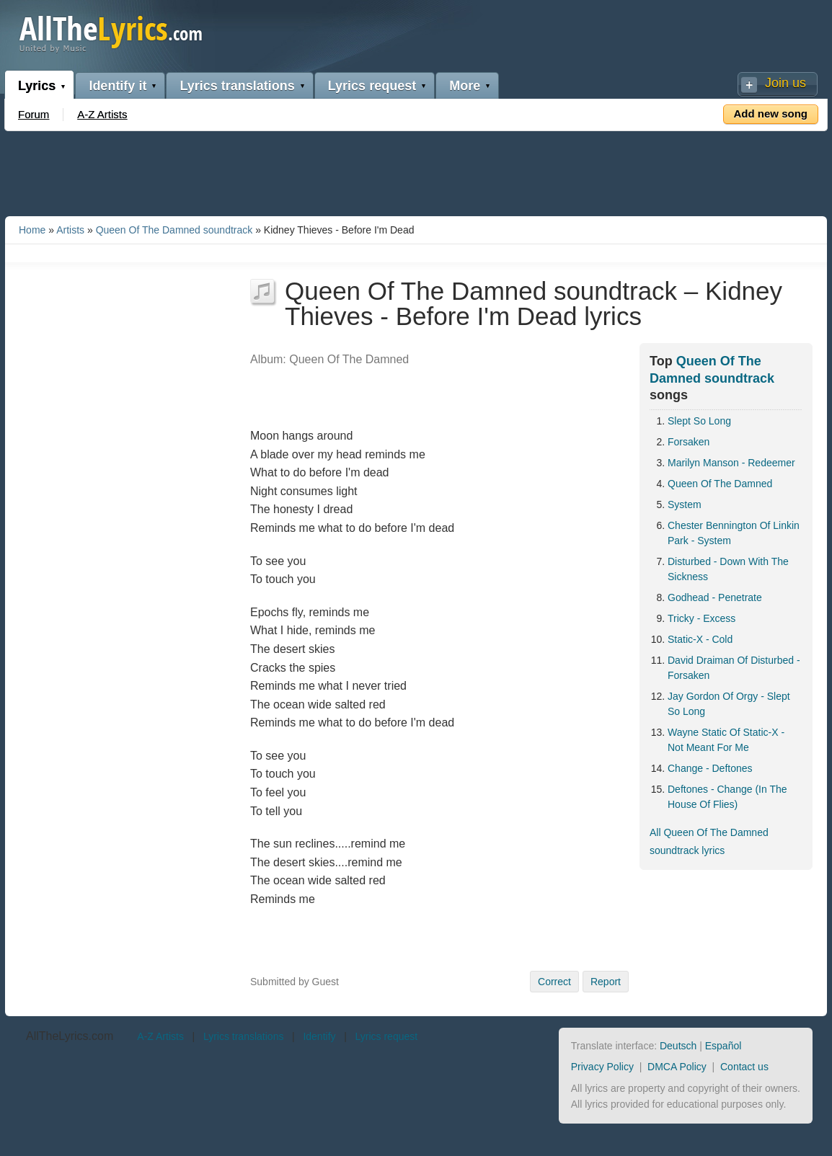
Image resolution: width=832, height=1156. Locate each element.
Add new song (771, 113)
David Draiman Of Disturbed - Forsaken (734, 667)
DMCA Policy (677, 1066)
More (464, 86)
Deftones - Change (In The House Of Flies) (727, 796)
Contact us (744, 1066)
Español (723, 1045)
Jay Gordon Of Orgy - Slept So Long (729, 703)
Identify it (117, 86)
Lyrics (37, 86)
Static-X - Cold (700, 639)
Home (32, 230)
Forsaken (688, 442)
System (685, 504)
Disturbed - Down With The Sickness (728, 569)
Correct (554, 981)
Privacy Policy (602, 1066)
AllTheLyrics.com (69, 1036)
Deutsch (678, 1045)
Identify (319, 1036)
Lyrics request (372, 86)
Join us (785, 83)
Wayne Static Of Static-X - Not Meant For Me (726, 739)
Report (605, 981)
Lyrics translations (237, 86)
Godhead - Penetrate (715, 597)
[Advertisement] (416, 170)
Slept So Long (699, 421)
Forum (33, 114)
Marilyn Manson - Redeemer (731, 462)
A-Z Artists (102, 114)
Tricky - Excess (701, 618)
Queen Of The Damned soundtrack (174, 230)
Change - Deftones (710, 768)
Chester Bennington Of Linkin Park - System (734, 533)
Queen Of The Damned (720, 483)
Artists (70, 230)
